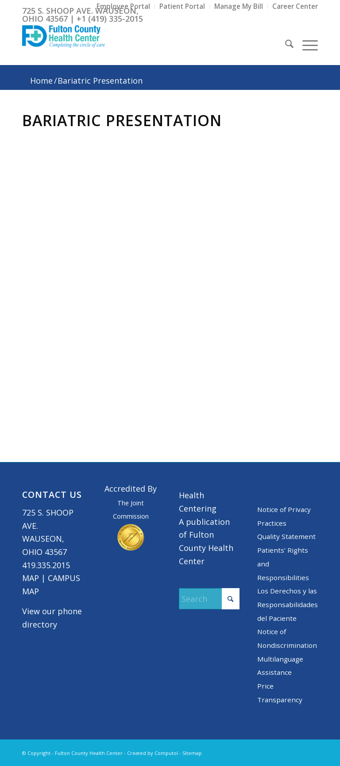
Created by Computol (152, 753)
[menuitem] (123, 6)
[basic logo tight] (63, 45)
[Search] (285, 45)
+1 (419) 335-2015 (110, 18)
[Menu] (306, 45)
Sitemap (192, 753)
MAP (30, 578)
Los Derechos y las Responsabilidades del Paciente (287, 604)
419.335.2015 (46, 565)
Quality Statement (286, 536)
